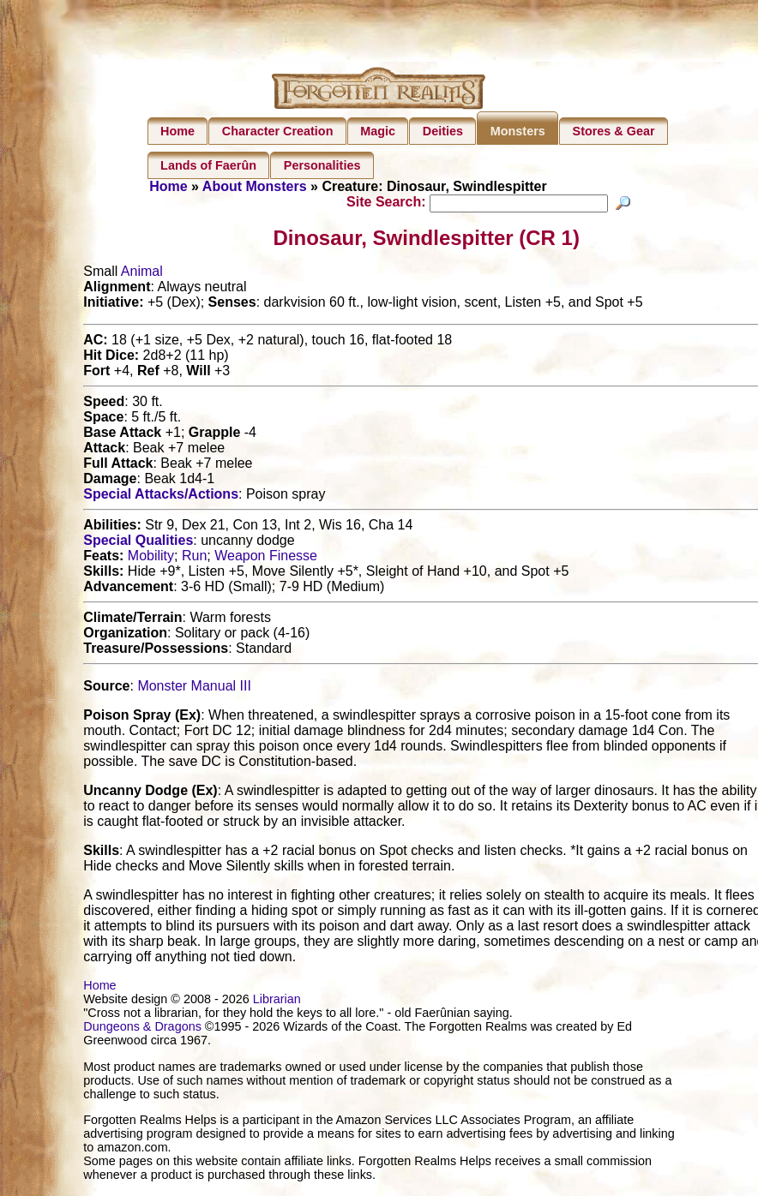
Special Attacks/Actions (160, 496)
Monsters (517, 131)
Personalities (322, 165)
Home (177, 131)
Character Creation (278, 131)
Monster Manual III (194, 688)
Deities (443, 131)
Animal (142, 273)
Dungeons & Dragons (142, 1029)
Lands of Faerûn (208, 165)
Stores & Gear (614, 131)
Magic (377, 131)
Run (194, 558)
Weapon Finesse (265, 558)
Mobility (151, 558)
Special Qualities (138, 542)
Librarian (277, 1001)
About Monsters (254, 186)
